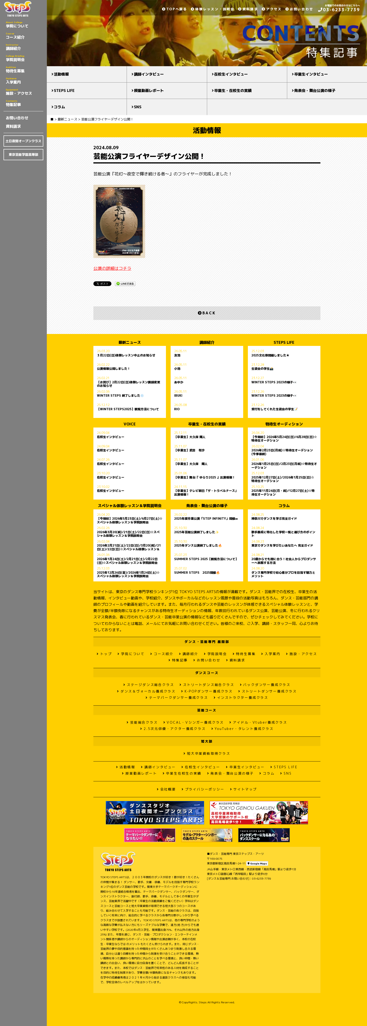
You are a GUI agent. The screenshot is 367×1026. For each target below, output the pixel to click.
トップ (104, 654)
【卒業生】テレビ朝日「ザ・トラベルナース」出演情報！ (206, 492)
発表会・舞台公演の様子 (314, 90)
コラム (59, 106)
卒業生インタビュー (311, 74)
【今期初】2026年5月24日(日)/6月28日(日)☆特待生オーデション (284, 438)
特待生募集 (24, 69)
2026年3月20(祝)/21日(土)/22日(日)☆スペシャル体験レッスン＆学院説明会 (128, 533)
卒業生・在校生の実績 (233, 90)
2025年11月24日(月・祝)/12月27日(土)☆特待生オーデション (283, 492)
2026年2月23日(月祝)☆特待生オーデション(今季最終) (282, 452)
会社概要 (166, 789)
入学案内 (24, 80)
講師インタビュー (149, 74)
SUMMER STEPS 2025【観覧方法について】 (206, 559)
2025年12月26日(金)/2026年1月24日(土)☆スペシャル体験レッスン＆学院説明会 (128, 574)
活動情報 (61, 74)
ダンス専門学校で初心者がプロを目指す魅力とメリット (283, 574)
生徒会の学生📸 (262, 369)
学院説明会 (24, 58)
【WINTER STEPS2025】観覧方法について (128, 409)
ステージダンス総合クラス (148, 684)
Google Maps (257, 863)
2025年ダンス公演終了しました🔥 (198, 545)
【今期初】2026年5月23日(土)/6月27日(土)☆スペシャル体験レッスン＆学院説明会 (129, 520)
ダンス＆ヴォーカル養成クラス (146, 691)
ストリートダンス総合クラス (207, 684)
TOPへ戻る (174, 9)
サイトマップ (243, 789)
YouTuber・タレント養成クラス (242, 728)
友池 (177, 355)
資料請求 (13, 126)
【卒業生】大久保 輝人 (190, 437)
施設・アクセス (24, 92)
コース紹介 (24, 36)
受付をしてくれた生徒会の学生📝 (274, 409)
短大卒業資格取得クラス (207, 753)
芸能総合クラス (142, 722)
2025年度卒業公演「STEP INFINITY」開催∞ (206, 519)
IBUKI (178, 396)
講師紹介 (24, 47)
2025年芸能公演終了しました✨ (196, 532)
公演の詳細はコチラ (112, 268)
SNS (137, 106)
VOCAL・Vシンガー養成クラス (193, 722)
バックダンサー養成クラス (265, 684)
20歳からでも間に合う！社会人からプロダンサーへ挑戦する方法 (283, 560)
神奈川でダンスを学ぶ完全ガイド (274, 519)
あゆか (178, 382)
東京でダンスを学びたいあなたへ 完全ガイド (282, 545)
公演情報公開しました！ (113, 369)
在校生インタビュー (231, 74)
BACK (207, 312)
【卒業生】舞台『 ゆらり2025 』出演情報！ (204, 477)
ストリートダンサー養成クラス (267, 691)
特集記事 (24, 103)
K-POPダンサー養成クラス (207, 691)
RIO (177, 409)
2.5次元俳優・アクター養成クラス (173, 728)
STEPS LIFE (64, 90)
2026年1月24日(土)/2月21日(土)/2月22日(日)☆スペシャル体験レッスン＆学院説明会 (127, 560)
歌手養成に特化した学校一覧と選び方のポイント (283, 533)
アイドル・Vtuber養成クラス (258, 722)
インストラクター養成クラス (241, 697)
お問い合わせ (17, 118)
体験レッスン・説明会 (213, 9)
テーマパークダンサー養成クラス (177, 697)
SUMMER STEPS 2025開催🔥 (197, 573)
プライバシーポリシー (203, 789)
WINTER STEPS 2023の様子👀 (274, 382)
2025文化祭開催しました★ (270, 355)
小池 (177, 369)
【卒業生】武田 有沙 (189, 450)
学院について (24, 24)
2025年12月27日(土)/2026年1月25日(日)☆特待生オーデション (282, 479)
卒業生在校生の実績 (182, 773)
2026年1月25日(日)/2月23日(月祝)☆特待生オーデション (284, 465)
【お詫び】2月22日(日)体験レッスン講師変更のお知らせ (128, 384)
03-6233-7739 (339, 10)
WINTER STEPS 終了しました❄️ (120, 396)
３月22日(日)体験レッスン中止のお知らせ (126, 355)
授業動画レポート (149, 90)
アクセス (272, 9)
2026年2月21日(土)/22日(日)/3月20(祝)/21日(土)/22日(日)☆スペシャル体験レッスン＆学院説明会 (129, 547)
